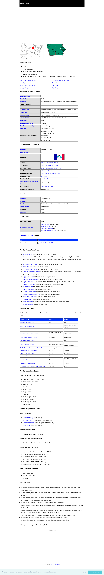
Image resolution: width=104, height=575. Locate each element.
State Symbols (24, 83)
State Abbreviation (25, 96)
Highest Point (24, 112)
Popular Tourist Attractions (28, 85)
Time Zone (23, 107)
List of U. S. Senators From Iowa (49, 165)
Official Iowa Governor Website (49, 162)
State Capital (23, 99)
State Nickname (24, 206)
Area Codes (23, 128)
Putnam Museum (28, 302)
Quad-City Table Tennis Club (45, 243)
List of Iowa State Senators (48, 171)
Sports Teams (56, 83)
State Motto (23, 204)
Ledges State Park (28, 289)
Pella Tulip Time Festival (27, 322)
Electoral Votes (24, 152)
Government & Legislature (60, 80)
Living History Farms (29, 292)
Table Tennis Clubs (26, 235)
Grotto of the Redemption (31, 279)
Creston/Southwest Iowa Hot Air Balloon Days (32, 366)
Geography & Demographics (28, 80)
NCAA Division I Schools (26, 227)
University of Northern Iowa (48, 230)
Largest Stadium (24, 117)
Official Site (44, 176)
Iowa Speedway (28, 287)
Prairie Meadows (28, 299)
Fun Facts (55, 88)
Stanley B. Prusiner (28, 423)
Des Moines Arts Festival (27, 326)
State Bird (23, 198)
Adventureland (27, 254)
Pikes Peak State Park (29, 297)
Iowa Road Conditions (47, 186)
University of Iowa (46, 226)
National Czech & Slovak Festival (29, 334)
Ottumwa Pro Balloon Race (27, 330)
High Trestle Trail (28, 282)
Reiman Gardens (28, 304)
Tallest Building (24, 115)
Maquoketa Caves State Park (31, 294)
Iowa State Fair (24, 360)
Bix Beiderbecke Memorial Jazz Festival (31, 348)
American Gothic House (30, 264)
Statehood (23, 149)
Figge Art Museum (28, 277)
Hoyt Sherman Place (29, 284)
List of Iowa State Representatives (50, 173)
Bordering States (24, 109)
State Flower (23, 201)
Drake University (45, 224)
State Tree (23, 212)
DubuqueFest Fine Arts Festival (28, 350)
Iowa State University (47, 228)
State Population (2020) (26, 123)
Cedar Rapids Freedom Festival (28, 337)
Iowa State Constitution (47, 179)
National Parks (24, 120)
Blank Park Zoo (27, 267)
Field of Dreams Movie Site (31, 272)
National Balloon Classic (27, 344)
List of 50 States (55, 565)
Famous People (24, 88)
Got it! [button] (84, 572)
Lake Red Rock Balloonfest (27, 340)
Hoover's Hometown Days (27, 353)
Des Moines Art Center (30, 269)
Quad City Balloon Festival (27, 363)
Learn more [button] (52, 572)
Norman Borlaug (28, 418)
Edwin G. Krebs (27, 420)
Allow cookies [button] (95, 572)
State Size (23, 101)
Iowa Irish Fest (24, 356)
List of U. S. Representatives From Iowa (51, 168)
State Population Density (27, 126)
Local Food (55, 85)
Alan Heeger (27, 425)
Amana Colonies (28, 257)
